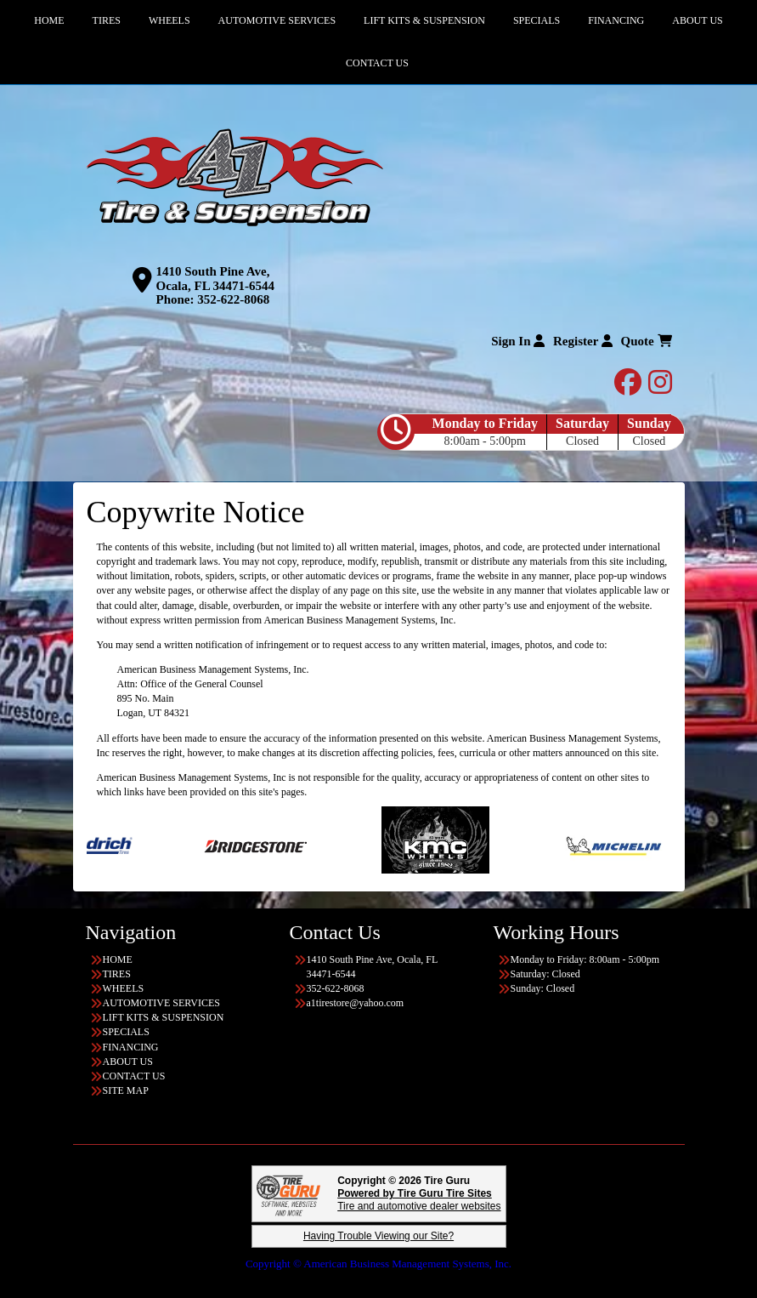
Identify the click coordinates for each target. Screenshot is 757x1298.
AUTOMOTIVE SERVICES (162, 1003)
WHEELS (123, 988)
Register (583, 341)
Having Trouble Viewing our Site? (378, 1236)
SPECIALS (126, 1032)
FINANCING (131, 1047)
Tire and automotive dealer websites (418, 1199)
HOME (118, 959)
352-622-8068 (233, 299)
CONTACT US (377, 63)
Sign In (518, 341)
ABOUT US (128, 1061)
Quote (646, 341)
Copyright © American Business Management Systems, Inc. (378, 1263)
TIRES (117, 974)
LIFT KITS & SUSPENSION (163, 1017)
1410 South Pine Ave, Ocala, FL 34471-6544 (215, 279)
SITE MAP (126, 1090)
